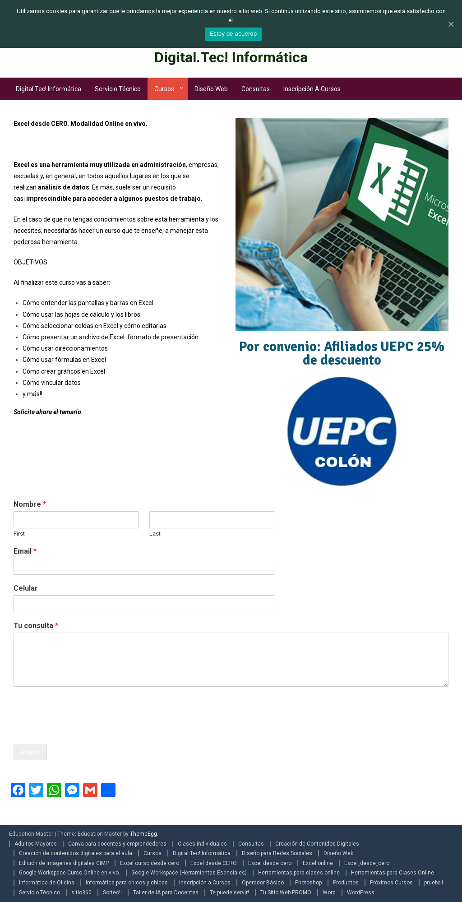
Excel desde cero (269, 863)
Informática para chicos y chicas (127, 882)
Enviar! (30, 752)
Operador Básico (263, 882)
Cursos (164, 89)
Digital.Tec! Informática (231, 57)
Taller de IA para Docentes (166, 892)
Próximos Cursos (391, 882)
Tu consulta (36, 625)
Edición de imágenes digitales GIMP (64, 863)
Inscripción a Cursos (312, 89)
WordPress (360, 892)
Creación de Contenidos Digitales (317, 844)
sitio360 (81, 892)
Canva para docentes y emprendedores (117, 844)
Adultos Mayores (35, 844)
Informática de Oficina (46, 882)
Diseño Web (211, 89)
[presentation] (82, 729)
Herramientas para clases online (299, 873)
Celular (26, 588)
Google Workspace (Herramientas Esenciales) (189, 873)
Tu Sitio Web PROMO (285, 892)
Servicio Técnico (118, 89)
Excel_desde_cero (366, 863)
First (19, 533)
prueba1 (434, 882)
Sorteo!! (112, 892)
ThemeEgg (143, 834)
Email (25, 551)
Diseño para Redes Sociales (277, 853)
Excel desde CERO (213, 863)
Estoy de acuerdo (233, 33)
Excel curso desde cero (149, 863)
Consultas (255, 89)
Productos (346, 882)
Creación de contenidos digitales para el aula (75, 853)
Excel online (318, 863)
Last (155, 533)
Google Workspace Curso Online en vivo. (69, 873)
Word (329, 892)
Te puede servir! (229, 892)
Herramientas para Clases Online (392, 873)
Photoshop (308, 882)
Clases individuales (202, 844)
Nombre (30, 504)
